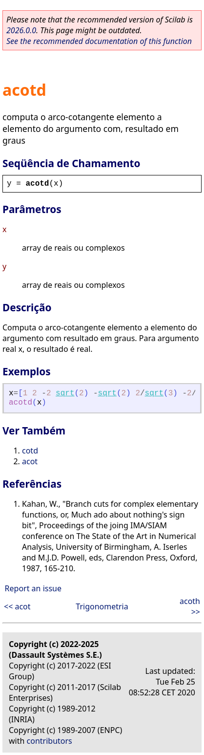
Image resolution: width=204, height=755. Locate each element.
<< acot (17, 606)
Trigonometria (102, 606)
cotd (30, 450)
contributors (49, 740)
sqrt (65, 393)
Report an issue (33, 588)
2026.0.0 (21, 30)
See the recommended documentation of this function (99, 41)
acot (30, 461)
